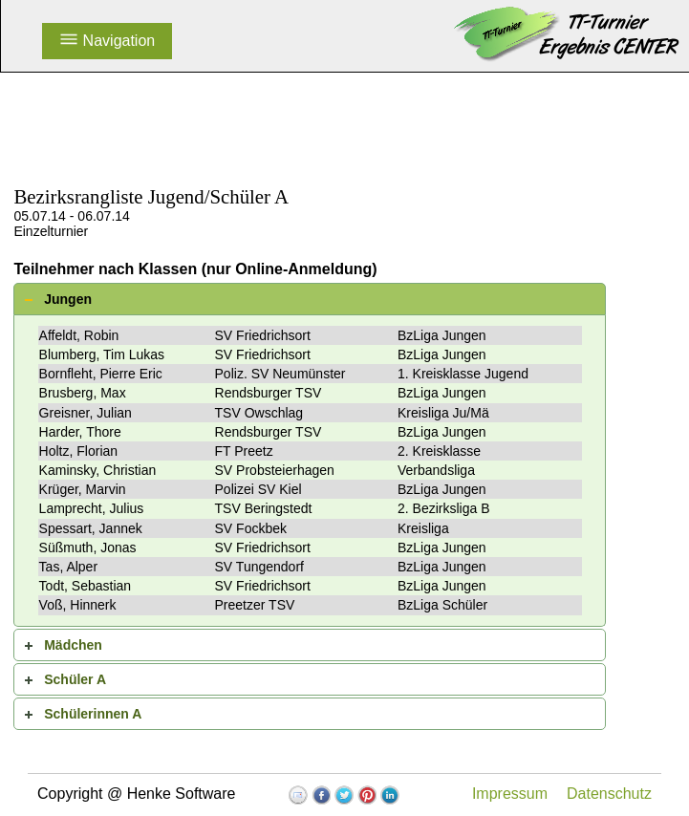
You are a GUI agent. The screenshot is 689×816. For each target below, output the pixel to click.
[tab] (309, 299)
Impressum (510, 793)
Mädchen (73, 645)
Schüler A (75, 679)
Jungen (68, 299)
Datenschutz (609, 793)
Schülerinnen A (92, 713)
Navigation (107, 40)
